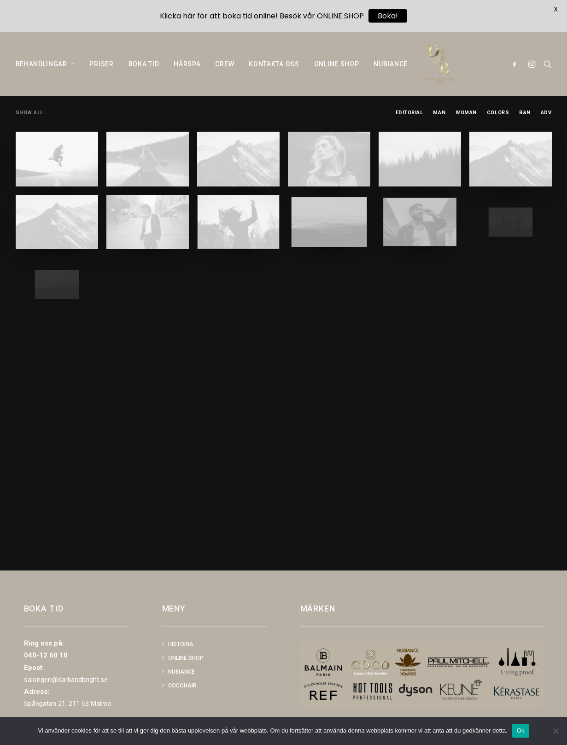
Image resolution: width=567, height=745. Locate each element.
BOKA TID (144, 73)
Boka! (388, 16)
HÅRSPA (187, 73)
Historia (180, 644)
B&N (525, 134)
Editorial (409, 134)
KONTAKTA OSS (274, 73)
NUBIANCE (391, 73)
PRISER (101, 73)
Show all (29, 134)
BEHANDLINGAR (45, 73)
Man (439, 134)
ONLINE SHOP (336, 73)
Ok (521, 730)
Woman (466, 134)
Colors (498, 134)
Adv (546, 134)
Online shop (186, 658)
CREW (224, 73)
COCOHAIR (182, 685)
